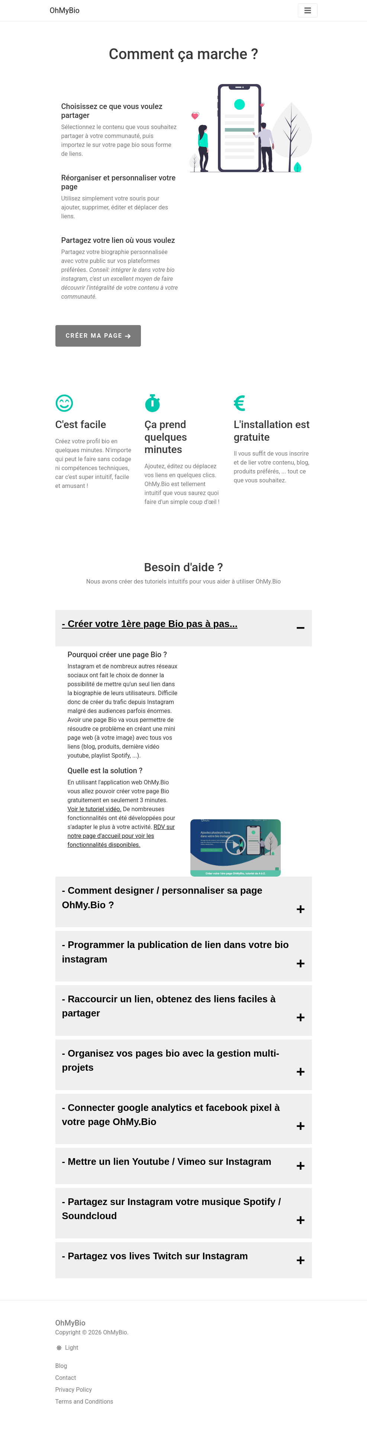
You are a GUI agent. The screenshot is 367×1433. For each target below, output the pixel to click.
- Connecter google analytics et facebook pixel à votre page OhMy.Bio (171, 1114)
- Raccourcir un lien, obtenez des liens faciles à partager (169, 1006)
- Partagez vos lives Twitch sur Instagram (155, 1256)
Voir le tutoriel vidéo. (95, 809)
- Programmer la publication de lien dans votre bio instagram (175, 951)
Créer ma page (98, 335)
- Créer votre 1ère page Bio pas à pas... (150, 623)
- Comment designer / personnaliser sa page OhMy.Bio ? (162, 897)
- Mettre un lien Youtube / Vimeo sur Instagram (166, 1161)
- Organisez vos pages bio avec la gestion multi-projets (171, 1060)
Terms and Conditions (84, 1401)
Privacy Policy (73, 1389)
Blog (61, 1365)
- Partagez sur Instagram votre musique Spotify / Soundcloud (171, 1208)
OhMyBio (65, 10)
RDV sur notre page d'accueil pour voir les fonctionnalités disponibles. (121, 835)
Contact (65, 1377)
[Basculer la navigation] (308, 10)
